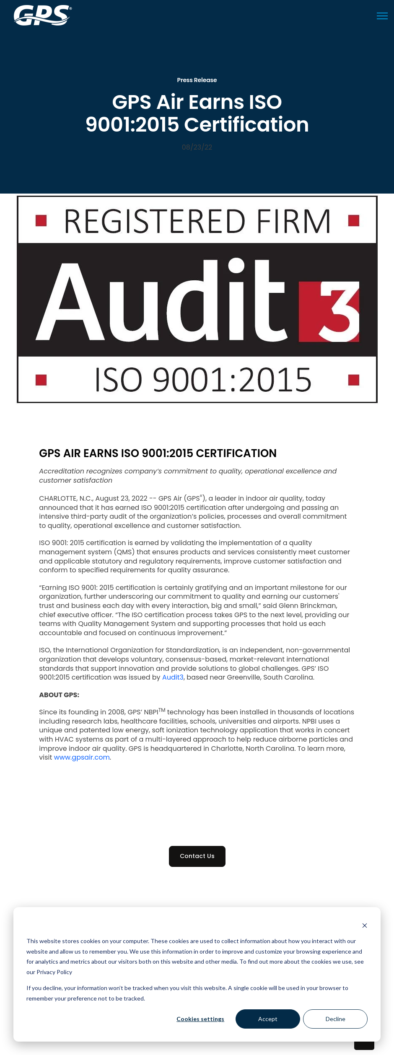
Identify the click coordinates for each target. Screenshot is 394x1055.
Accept (267, 1018)
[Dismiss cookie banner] (365, 925)
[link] (43, 15)
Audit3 (173, 677)
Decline (335, 1018)
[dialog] (197, 974)
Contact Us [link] (197, 856)
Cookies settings (200, 1018)
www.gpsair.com (82, 757)
